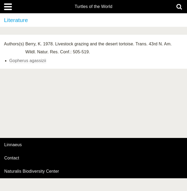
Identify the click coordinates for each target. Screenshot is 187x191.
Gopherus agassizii (27, 60)
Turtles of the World (93, 7)
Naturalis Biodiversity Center (31, 171)
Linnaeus (13, 145)
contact (11, 158)
